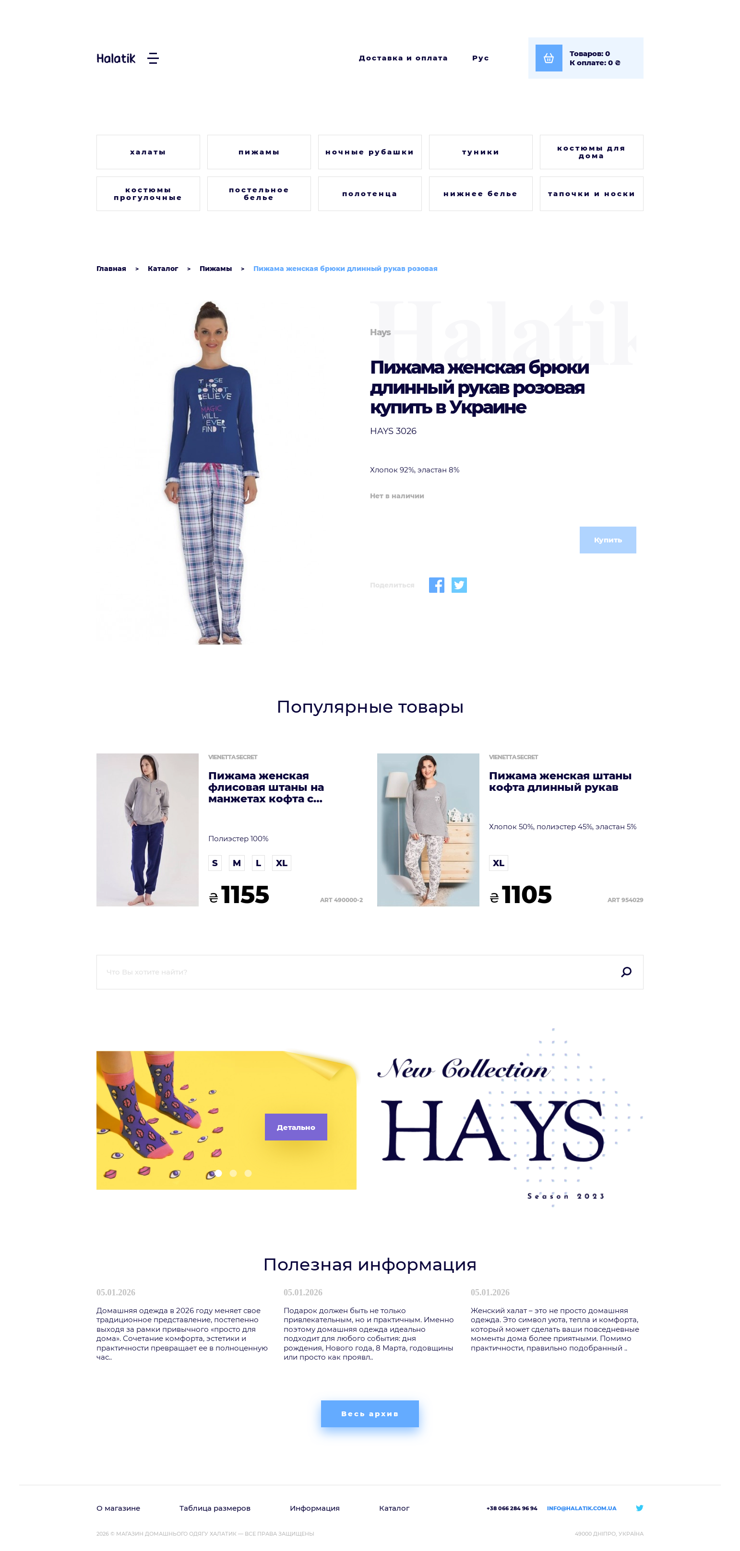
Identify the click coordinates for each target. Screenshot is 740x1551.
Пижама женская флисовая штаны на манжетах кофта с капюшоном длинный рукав (272, 787)
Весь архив (370, 1413)
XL (281, 863)
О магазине (118, 1508)
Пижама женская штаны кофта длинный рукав (560, 781)
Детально (296, 1127)
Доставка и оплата (403, 57)
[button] (214, 1173)
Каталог (394, 1508)
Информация (315, 1508)
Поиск (626, 972)
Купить (608, 539)
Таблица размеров (215, 1508)
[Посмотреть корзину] (586, 58)
